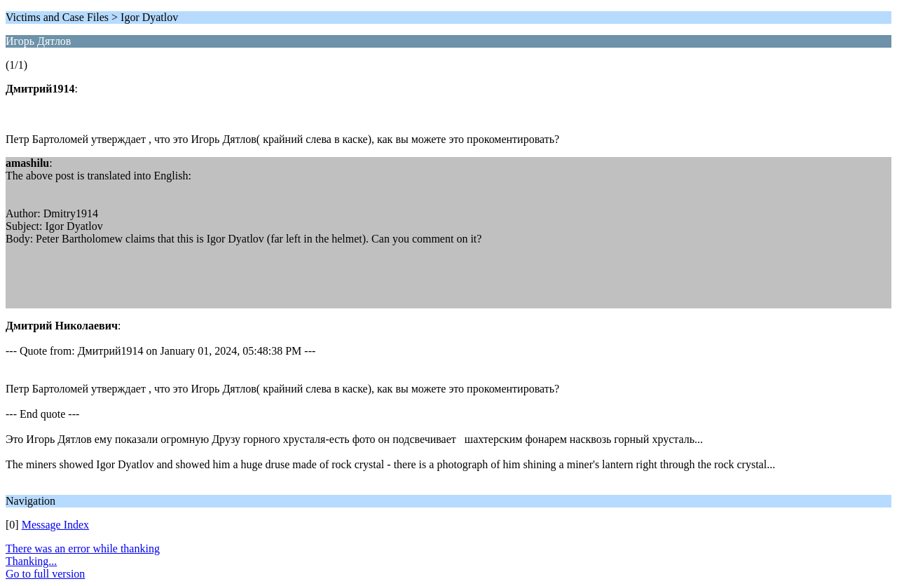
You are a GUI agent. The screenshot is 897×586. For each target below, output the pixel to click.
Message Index (55, 525)
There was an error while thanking (83, 548)
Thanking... (31, 561)
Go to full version (45, 574)
